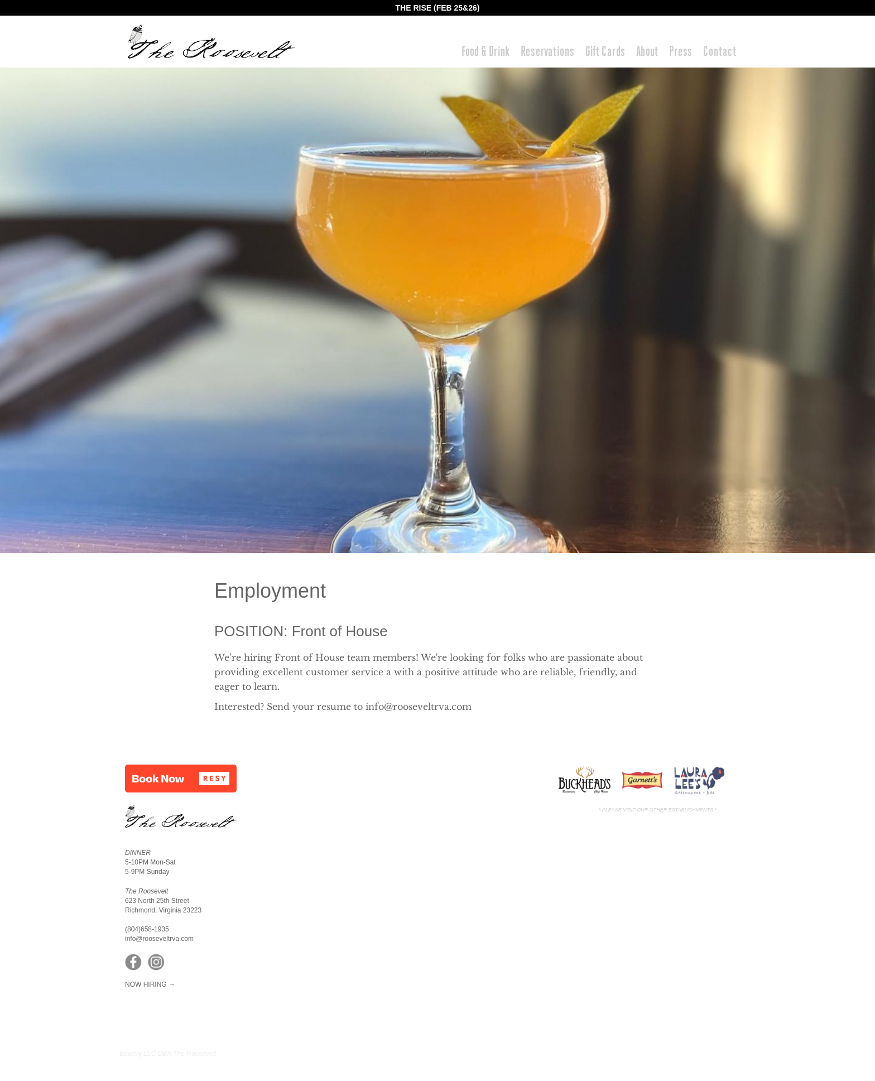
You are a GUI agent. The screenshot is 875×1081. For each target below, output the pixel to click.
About (647, 51)
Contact (719, 51)
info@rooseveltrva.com (419, 706)
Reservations (547, 51)
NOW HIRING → (150, 984)
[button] (181, 778)
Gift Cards (605, 51)
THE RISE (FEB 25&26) (438, 7)
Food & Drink (485, 51)
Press (680, 51)
